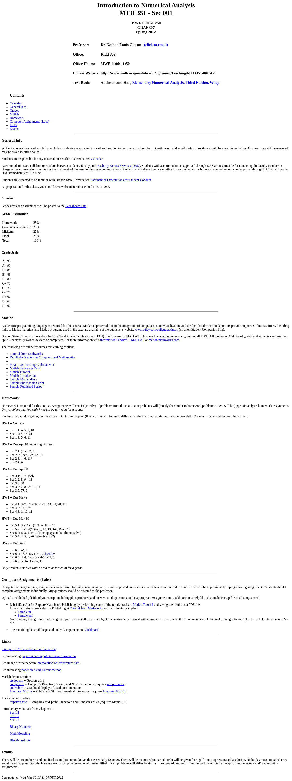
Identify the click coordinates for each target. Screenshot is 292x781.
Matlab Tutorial (20, 372)
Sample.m (24, 612)
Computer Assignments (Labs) (29, 121)
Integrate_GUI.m (21, 691)
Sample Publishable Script (27, 383)
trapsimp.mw (18, 702)
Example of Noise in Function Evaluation (29, 649)
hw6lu (49, 553)
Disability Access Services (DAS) (118, 165)
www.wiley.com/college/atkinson (156, 329)
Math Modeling (20, 733)
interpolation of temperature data (58, 663)
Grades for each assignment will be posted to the (33, 206)
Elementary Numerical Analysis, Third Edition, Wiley (175, 82)
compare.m (17, 684)
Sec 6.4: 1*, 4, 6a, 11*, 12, (27, 553)
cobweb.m (16, 687)
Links (13, 125)
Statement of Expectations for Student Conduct (120, 180)
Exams (14, 129)
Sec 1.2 (14, 716)
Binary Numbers (20, 726)
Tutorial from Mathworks (26, 353)
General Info (18, 107)
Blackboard (91, 629)
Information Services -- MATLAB (122, 340)
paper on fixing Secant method (41, 670)
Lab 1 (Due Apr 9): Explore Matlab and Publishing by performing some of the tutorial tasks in (71, 604)
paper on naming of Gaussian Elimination (49, 656)
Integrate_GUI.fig (114, 691)
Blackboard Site (75, 206)
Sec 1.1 (14, 712)
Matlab (14, 114)
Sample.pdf (25, 615)
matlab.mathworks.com (164, 340)
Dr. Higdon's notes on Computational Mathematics (43, 357)
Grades (14, 110)
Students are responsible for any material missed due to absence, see (46, 158)
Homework (17, 118)
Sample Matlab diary (23, 379)
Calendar (15, 103)
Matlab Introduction (23, 375)
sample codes (115, 684)
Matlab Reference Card (25, 368)
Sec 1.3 (14, 719)
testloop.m (16, 680)
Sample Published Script (26, 386)
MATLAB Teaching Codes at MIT (32, 364)
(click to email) (156, 45)
